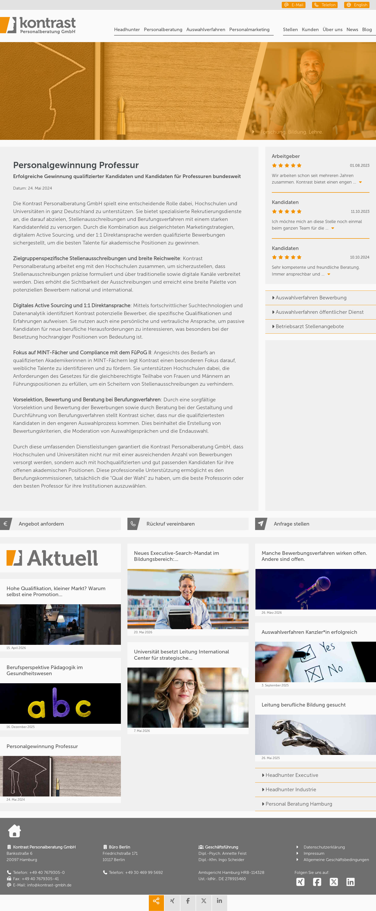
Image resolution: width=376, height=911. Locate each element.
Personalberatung (163, 29)
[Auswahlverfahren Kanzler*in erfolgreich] (315, 656)
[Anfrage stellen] (315, 524)
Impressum (309, 853)
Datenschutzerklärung (320, 847)
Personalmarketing (249, 29)
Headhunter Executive (286, 775)
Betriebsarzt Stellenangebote (304, 326)
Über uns (333, 29)
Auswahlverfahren (205, 29)
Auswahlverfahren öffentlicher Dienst (314, 312)
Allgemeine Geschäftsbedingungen (332, 859)
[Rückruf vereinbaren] (187, 524)
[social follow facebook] (317, 882)
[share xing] (172, 903)
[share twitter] (203, 903)
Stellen (290, 29)
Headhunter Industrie (285, 789)
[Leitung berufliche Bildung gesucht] (315, 728)
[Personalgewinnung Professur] (60, 770)
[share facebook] (188, 903)
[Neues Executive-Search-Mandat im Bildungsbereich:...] (187, 590)
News (352, 29)
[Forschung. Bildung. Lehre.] (309, 91)
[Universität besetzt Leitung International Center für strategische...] (187, 688)
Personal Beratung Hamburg (293, 804)
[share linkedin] (219, 903)
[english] (356, 5)
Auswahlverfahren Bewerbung (305, 297)
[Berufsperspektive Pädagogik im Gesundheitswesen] (60, 694)
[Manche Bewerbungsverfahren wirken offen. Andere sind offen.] (315, 580)
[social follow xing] (300, 882)
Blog (367, 29)
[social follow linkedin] (350, 882)
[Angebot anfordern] (60, 524)
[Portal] (38, 26)
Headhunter (127, 29)
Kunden (310, 29)
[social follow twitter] (333, 882)
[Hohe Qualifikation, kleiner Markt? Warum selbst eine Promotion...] (60, 615)
